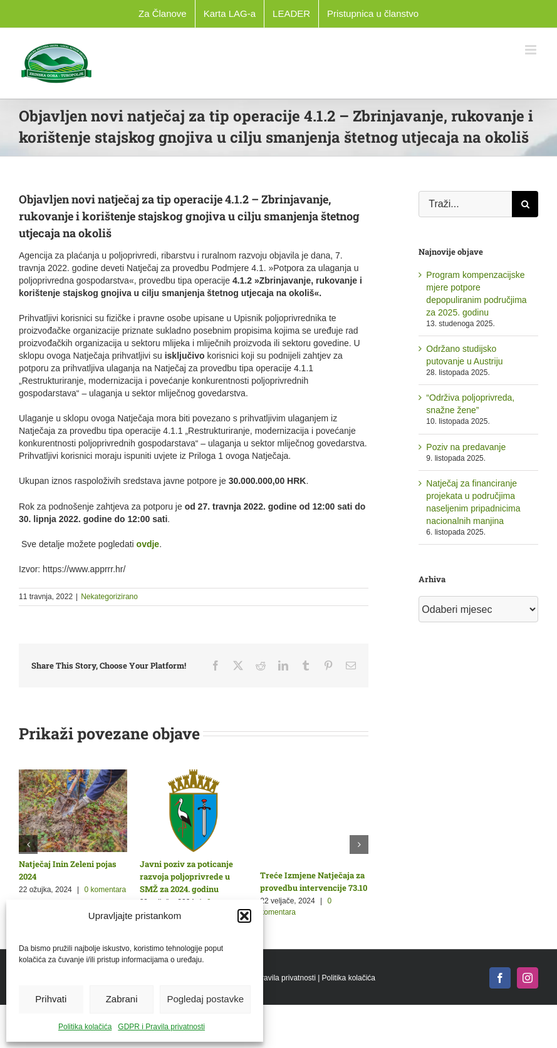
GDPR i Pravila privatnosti (161, 1026)
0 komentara (106, 889)
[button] (244, 916)
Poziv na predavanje (466, 447)
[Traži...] (465, 204)
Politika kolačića (85, 1026)
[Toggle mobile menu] (531, 49)
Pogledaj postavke (205, 999)
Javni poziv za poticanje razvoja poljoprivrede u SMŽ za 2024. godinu (186, 876)
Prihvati (50, 999)
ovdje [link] (148, 544)
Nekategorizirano (109, 596)
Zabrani (122, 999)
